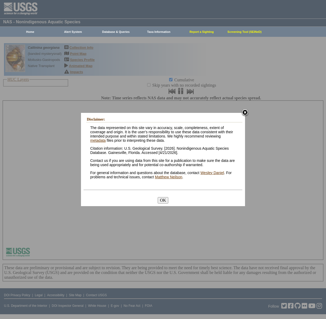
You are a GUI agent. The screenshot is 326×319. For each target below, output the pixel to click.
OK (163, 200)
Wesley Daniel (212, 173)
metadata (98, 140)
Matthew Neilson (168, 177)
